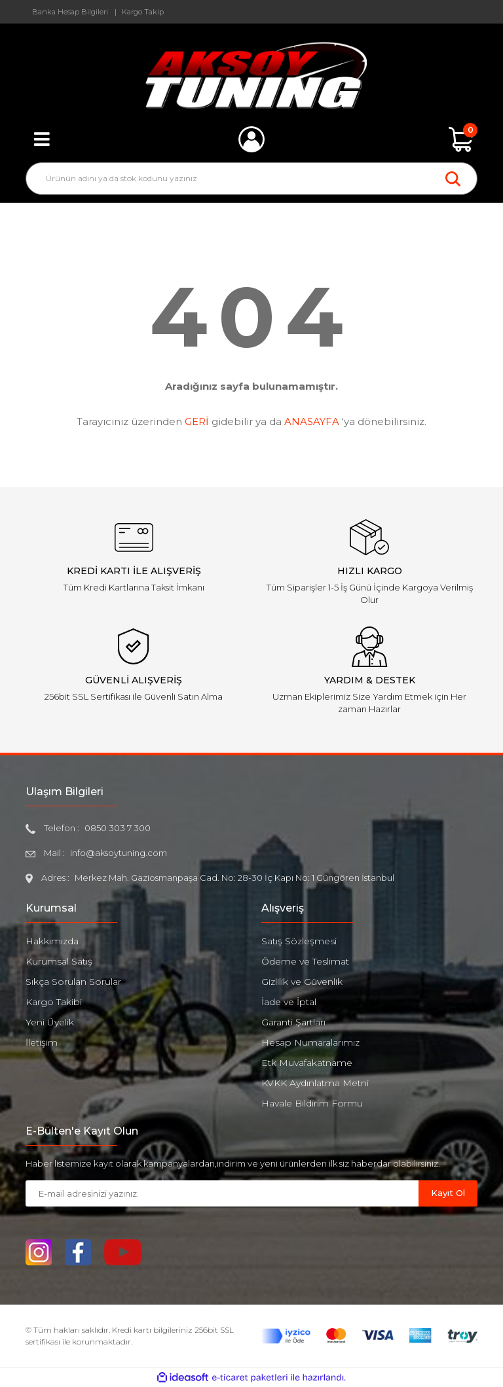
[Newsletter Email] (222, 1193)
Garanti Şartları (293, 1022)
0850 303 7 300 (117, 828)
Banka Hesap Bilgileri (70, 11)
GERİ (197, 421)
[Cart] (461, 139)
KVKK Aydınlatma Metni (315, 1083)
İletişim (42, 1042)
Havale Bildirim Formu (312, 1103)
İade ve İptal (288, 1002)
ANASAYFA (311, 421)
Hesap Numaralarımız (310, 1042)
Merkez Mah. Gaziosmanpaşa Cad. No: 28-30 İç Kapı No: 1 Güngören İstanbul (234, 877)
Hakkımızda (52, 941)
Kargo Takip (143, 11)
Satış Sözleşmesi (299, 941)
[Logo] (251, 75)
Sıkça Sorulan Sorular (73, 981)
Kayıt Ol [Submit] (448, 1193)
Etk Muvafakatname (306, 1063)
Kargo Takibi (54, 1002)
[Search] (251, 178)
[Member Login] (251, 139)
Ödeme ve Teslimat (305, 961)
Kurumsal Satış (59, 961)
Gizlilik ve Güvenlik (302, 981)
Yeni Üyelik (50, 1022)
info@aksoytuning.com (118, 853)
